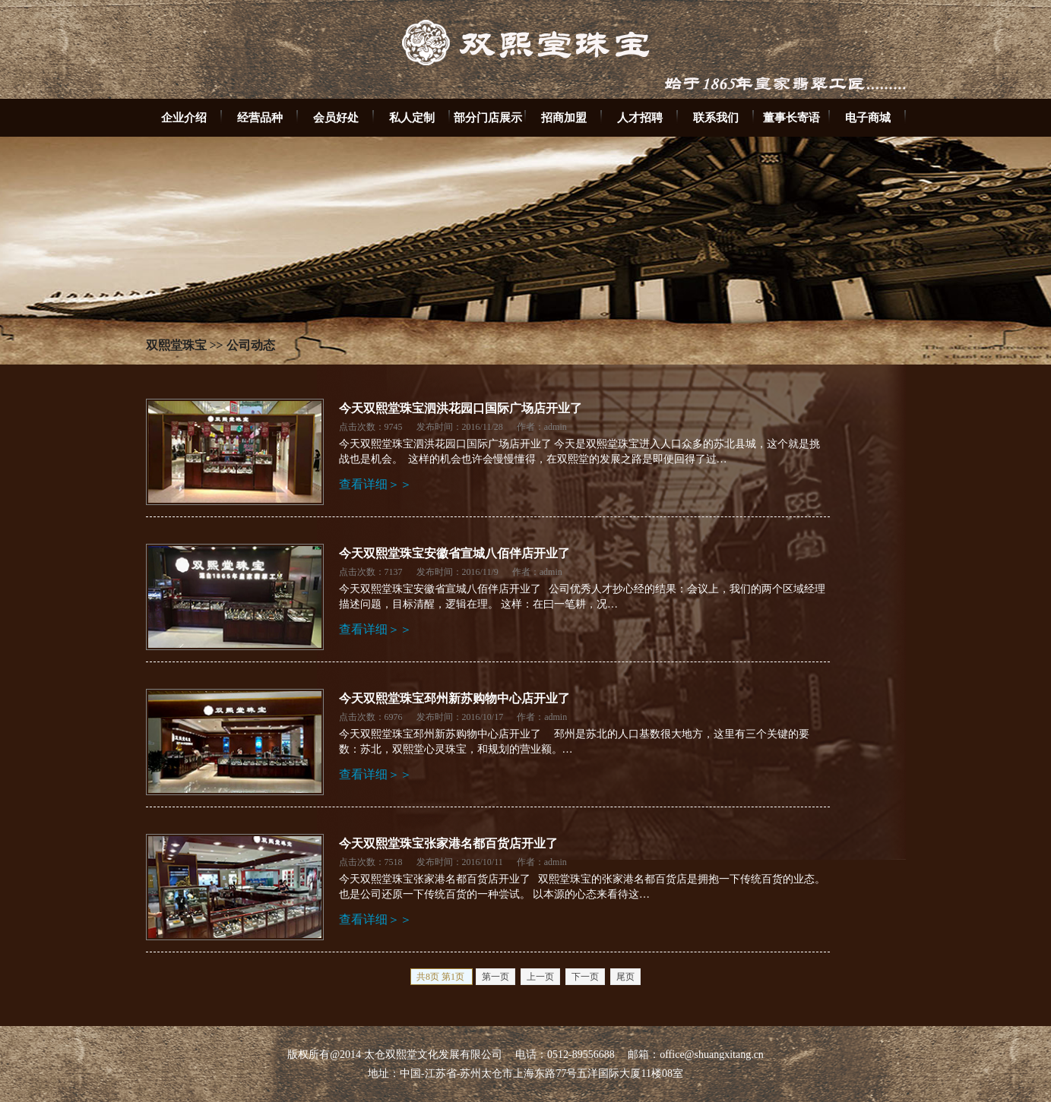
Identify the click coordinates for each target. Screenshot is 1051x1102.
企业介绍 (184, 117)
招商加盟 (564, 117)
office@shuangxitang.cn (712, 1054)
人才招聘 (640, 117)
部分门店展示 (488, 117)
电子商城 (868, 117)
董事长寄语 (791, 117)
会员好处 (336, 117)
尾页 (625, 976)
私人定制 (412, 117)
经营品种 (260, 117)
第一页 (495, 976)
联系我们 (716, 117)
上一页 (540, 976)
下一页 (585, 976)
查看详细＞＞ (375, 484)
